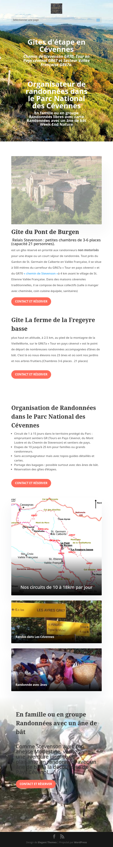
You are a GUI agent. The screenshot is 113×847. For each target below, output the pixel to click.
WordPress (80, 842)
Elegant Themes (47, 842)
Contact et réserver (31, 301)
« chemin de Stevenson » (41, 273)
